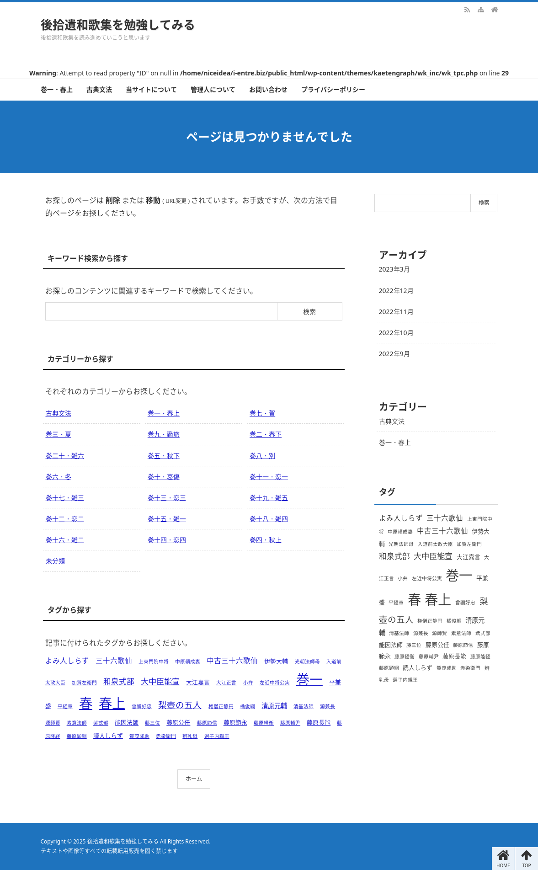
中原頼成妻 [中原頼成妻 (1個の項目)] (187, 661)
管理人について (213, 89)
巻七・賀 (262, 413)
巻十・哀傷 (164, 476)
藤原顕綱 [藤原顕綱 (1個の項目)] (77, 736)
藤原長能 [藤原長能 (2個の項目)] (318, 722)
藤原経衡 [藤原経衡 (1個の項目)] (264, 723)
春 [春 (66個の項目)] (85, 703)
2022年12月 (396, 290)
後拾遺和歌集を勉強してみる (118, 24)
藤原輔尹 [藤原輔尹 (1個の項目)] (290, 723)
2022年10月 (396, 332)
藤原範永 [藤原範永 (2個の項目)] (235, 722)
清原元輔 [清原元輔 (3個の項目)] (274, 705)
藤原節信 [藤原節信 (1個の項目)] (207, 723)
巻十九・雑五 (269, 497)
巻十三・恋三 (167, 497)
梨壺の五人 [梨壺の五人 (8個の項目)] (180, 704)
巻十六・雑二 (65, 539)
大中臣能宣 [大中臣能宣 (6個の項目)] (160, 681)
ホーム (194, 779)
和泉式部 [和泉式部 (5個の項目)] (118, 681)
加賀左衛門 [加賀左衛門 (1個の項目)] (84, 682)
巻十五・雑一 (167, 518)
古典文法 (99, 89)
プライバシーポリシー (333, 89)
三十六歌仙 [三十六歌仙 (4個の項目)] (114, 661)
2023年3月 (394, 269)
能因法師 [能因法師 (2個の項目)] (126, 722)
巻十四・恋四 (167, 539)
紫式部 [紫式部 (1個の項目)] (100, 723)
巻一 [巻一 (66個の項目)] (309, 679)
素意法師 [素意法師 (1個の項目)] (77, 723)
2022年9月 (394, 353)
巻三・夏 (58, 434)
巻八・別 (262, 455)
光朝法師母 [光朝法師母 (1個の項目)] (307, 661)
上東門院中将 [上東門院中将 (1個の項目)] (153, 661)
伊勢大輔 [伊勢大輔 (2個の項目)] (276, 661)
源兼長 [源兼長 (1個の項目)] (327, 706)
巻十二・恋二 (65, 518)
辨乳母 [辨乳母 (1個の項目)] (189, 736)
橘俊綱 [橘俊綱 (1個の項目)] (247, 706)
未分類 (55, 560)
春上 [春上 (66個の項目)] (112, 703)
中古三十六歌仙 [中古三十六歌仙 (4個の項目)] (232, 661)
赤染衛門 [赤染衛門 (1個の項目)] (166, 736)
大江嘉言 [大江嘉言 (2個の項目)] (198, 682)
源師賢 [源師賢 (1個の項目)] (52, 723)
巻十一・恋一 (269, 476)
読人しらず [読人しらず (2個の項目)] (108, 735)
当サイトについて (151, 89)
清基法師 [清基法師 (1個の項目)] (303, 706)
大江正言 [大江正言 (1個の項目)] (226, 682)
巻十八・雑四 (269, 518)
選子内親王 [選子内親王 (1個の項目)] (216, 736)
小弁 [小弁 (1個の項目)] (248, 682)
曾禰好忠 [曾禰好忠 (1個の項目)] (142, 706)
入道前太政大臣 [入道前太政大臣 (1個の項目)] (435, 544)
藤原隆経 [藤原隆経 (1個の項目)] (480, 656)
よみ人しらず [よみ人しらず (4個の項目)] (67, 661)
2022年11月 (396, 311)
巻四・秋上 (266, 539)
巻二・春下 (266, 434)
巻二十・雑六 (65, 455)
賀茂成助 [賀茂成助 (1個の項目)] (139, 736)
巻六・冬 (58, 476)
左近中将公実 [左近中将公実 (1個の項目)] (275, 682)
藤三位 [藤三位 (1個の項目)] (152, 723)
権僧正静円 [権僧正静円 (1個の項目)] (221, 706)
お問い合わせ (268, 89)
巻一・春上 (57, 89)
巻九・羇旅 (164, 434)
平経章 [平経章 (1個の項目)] (65, 706)
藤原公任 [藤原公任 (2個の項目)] (178, 722)
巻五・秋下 (164, 455)
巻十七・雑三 (65, 497)
